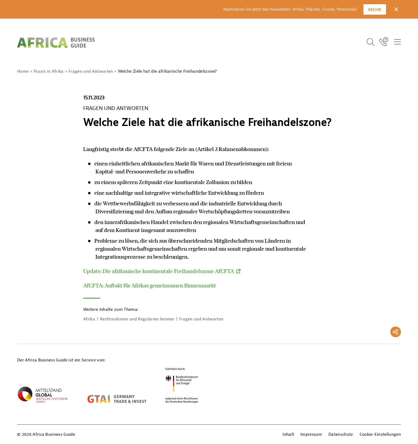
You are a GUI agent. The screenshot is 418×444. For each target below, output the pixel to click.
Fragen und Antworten (201, 319)
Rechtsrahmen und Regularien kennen (137, 319)
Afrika (89, 319)
